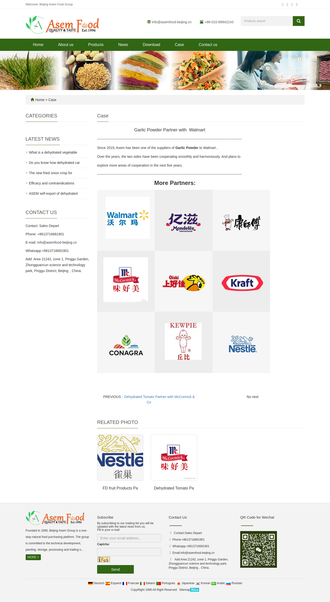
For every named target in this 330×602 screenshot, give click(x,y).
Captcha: (103, 544)
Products (95, 45)
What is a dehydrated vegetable (53, 152)
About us (65, 45)
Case (179, 45)
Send (115, 569)
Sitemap (184, 589)
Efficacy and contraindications (51, 183)
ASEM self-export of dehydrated (53, 193)
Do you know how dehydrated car (54, 163)
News (123, 45)
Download (151, 45)
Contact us (208, 45)
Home (38, 45)
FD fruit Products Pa (120, 488)
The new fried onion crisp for (50, 173)
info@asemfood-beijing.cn (172, 22)
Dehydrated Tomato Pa (174, 488)
